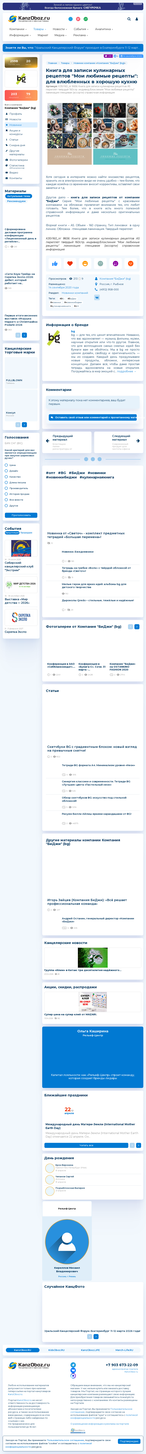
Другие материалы (16, 152)
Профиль (15, 113)
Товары (38, 29)
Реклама (79, 35)
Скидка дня (17, 145)
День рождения (59, 1158)
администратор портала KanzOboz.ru (125, 1370)
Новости (59, 29)
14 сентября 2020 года (64, 287)
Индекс (86, 19)
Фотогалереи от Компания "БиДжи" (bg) (83, 626)
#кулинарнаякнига (60, 306)
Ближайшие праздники (66, 1095)
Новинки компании (84, 63)
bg (73, 331)
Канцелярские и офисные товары (34, 21)
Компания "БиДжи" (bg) (110, 63)
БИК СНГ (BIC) (14, 443)
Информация (19, 35)
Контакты (15, 178)
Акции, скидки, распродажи (70, 987)
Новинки (15, 125)
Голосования (17, 437)
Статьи (13, 139)
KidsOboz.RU (56, 1350)
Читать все (86, 1145)
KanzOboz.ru (15, 1394)
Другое (13, 505)
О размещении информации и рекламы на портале (99, 1423)
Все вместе (16, 499)
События (80, 29)
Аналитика (103, 29)
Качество (15, 476)
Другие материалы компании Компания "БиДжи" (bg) (83, 842)
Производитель (18, 488)
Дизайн (13, 470)
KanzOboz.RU (22, 1350)
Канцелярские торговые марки (20, 350)
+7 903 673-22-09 (122, 1365)
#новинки (55, 302)
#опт (76, 306)
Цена (12, 465)
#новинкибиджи (73, 302)
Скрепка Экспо (16, 631)
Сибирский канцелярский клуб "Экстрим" (19, 566)
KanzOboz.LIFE (90, 1350)
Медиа (59, 35)
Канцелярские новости (65, 943)
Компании (16, 29)
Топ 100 (78, 19)
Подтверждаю (129, 1441)
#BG (62, 298)
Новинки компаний (75, 292)
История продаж (19, 494)
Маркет (43, 35)
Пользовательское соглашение (65, 1440)
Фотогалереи (18, 159)
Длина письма (17, 482)
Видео (13, 172)
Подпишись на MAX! (70, 19)
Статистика (20, 166)
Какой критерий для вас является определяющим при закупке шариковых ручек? (21, 454)
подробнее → (126, 371)
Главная (52, 63)
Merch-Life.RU (124, 1350)
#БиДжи (72, 298)
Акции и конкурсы (16, 132)
